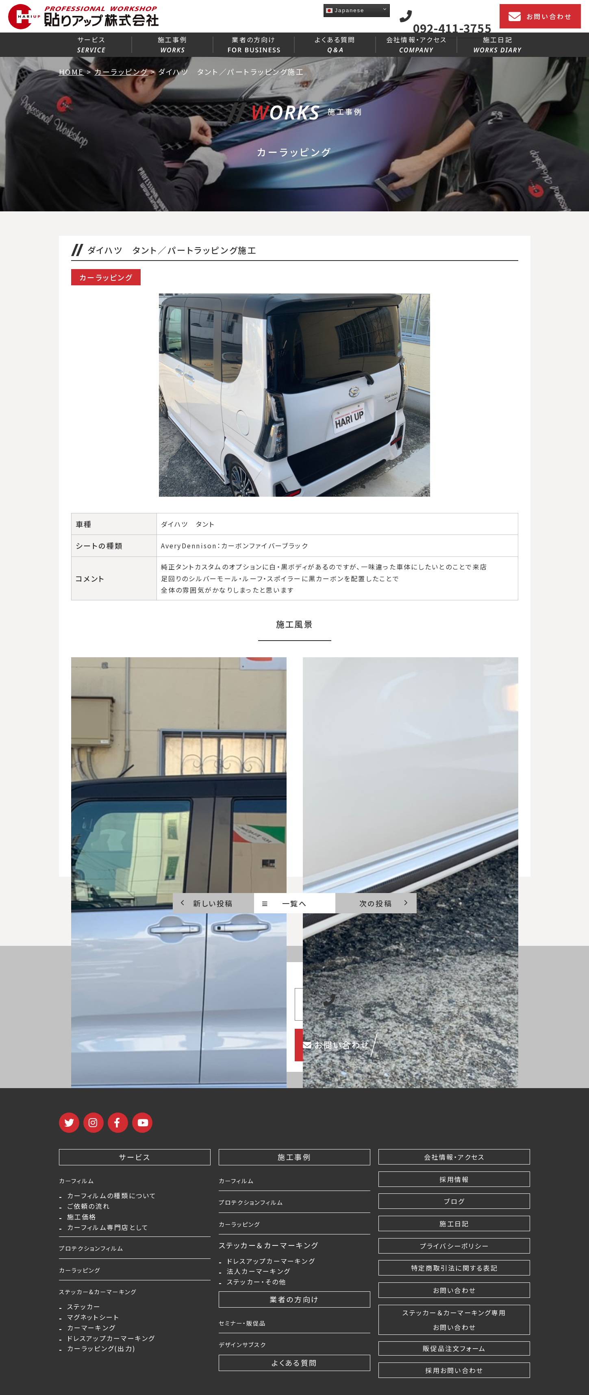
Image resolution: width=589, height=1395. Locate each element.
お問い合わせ (540, 17)
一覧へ (284, 903)
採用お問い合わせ (454, 1371)
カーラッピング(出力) (101, 1372)
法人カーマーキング (258, 1276)
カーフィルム (81, 1180)
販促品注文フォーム (454, 1348)
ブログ (454, 1201)
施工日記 (498, 43)
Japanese (345, 10)
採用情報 (454, 1179)
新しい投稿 (207, 903)
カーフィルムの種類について (112, 1197)
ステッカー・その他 (256, 1289)
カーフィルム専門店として (108, 1237)
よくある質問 (335, 44)
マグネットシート (93, 1332)
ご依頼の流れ (88, 1211)
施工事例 (172, 43)
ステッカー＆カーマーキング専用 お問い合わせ (454, 1319)
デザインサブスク (249, 1352)
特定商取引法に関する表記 (454, 1267)
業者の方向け (254, 43)
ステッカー (84, 1319)
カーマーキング (91, 1346)
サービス (91, 43)
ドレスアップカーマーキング (111, 1359)
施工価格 (82, 1224)
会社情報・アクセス (416, 43)
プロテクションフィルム (100, 1258)
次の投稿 (384, 903)
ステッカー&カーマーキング (108, 1302)
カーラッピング (86, 1280)
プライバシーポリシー (454, 1246)
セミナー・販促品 (249, 1330)
